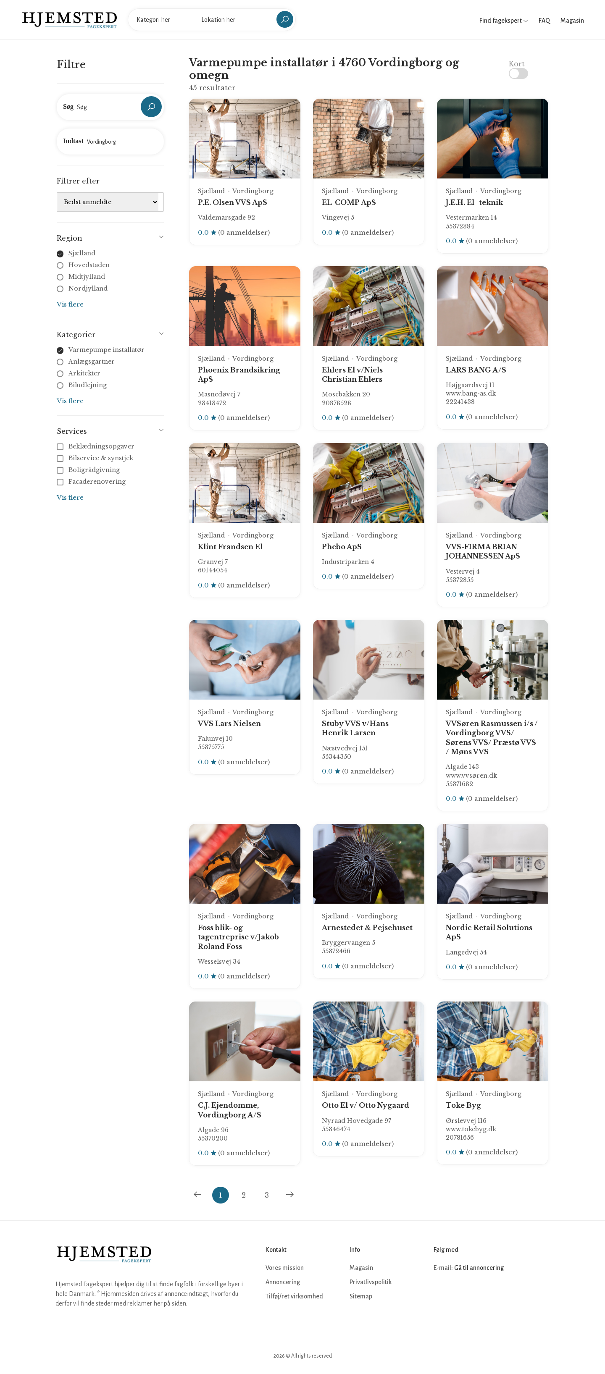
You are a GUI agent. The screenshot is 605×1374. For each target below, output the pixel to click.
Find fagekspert (503, 20)
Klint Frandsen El (230, 547)
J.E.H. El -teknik (474, 202)
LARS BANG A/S (476, 370)
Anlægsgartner (91, 361)
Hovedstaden (89, 265)
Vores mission (285, 1267)
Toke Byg (463, 1105)
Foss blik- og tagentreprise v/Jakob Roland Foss (238, 937)
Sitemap (361, 1296)
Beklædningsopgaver (96, 446)
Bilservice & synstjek (95, 458)
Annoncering (283, 1282)
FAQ (544, 20)
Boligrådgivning (89, 470)
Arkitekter (84, 373)
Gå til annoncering (479, 1267)
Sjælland (81, 253)
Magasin (572, 20)
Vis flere (70, 304)
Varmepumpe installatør (106, 350)
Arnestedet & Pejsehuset (367, 927)
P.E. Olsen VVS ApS (232, 202)
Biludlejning (87, 385)
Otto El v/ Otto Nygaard (365, 1105)
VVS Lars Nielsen (229, 723)
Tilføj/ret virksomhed (294, 1296)
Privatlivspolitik (371, 1282)
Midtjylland (86, 277)
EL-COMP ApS (349, 202)
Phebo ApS (342, 547)
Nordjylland (88, 288)
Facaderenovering (92, 481)
